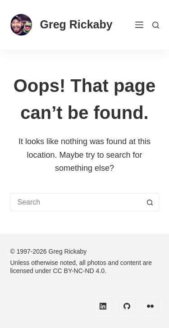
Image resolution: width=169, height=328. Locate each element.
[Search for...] (75, 202)
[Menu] (139, 25)
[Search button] (150, 202)
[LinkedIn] (103, 306)
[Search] (155, 25)
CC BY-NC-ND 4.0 (79, 270)
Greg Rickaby (76, 24)
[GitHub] (127, 306)
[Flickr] (150, 306)
